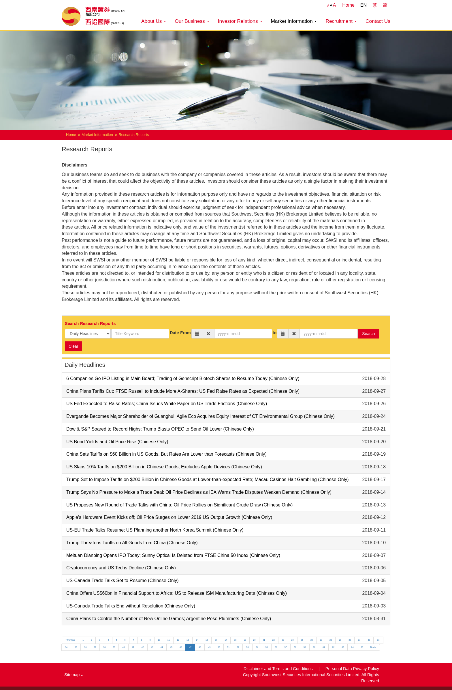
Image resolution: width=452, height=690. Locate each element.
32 (369, 640)
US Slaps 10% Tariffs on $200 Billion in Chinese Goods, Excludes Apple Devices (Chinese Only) (164, 466)
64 (352, 647)
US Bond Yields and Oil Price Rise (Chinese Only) (117, 441)
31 (359, 640)
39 (114, 647)
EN (363, 5)
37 (95, 647)
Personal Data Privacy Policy (352, 668)
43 (152, 647)
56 (276, 647)
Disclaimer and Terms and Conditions (279, 668)
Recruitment (341, 21)
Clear (73, 346)
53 (247, 647)
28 (330, 640)
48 (200, 647)
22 (273, 640)
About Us (153, 21)
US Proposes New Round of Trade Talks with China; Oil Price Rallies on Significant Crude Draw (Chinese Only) (179, 504)
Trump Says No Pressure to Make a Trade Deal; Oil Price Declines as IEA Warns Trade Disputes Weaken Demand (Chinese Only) (199, 492)
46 (181, 647)
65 (362, 647)
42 (143, 647)
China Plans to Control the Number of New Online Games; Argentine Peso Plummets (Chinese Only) (168, 618)
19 (245, 640)
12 (178, 640)
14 (197, 640)
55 (266, 647)
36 (85, 647)
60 (314, 647)
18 (235, 640)
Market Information (294, 21)
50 (219, 647)
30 (350, 640)
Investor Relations (240, 21)
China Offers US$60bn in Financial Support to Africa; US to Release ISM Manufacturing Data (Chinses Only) (176, 593)
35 (76, 647)
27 (321, 640)
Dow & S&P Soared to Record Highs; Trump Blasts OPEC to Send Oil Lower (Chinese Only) (160, 429)
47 (190, 647)
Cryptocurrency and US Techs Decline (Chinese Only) (121, 567)
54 (257, 647)
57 (286, 647)
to (275, 332)
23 (283, 640)
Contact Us (378, 21)
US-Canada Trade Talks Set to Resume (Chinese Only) (122, 580)
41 (133, 647)
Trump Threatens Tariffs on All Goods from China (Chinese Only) (132, 542)
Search (368, 333)
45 (171, 647)
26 (311, 640)
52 (238, 647)
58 (295, 647)
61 (324, 647)
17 (226, 640)
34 (66, 647)
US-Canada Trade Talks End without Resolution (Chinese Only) (130, 605)
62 (333, 647)
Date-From (180, 332)
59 (305, 647)
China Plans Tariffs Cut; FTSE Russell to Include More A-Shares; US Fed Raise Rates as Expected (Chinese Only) (183, 391)
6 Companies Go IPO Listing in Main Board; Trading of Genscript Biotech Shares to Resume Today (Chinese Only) (182, 378)
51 (228, 647)
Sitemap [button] (73, 674)
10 (159, 640)
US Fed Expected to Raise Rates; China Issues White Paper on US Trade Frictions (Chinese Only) (166, 403)
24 (292, 640)
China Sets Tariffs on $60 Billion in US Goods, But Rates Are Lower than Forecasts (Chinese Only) (166, 454)
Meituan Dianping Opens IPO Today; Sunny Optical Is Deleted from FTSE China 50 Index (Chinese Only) (173, 555)
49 (209, 647)
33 (378, 640)
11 (168, 640)
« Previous (70, 640)
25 (302, 640)
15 (207, 640)
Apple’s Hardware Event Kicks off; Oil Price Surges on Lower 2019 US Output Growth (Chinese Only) (169, 517)
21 (264, 640)
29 (340, 640)
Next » (373, 647)
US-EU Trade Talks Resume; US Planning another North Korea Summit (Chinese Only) (154, 530)
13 (188, 640)
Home (348, 5)
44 (162, 647)
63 (343, 647)
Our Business (192, 21)
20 (254, 640)
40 (123, 647)
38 (104, 647)
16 (216, 640)
